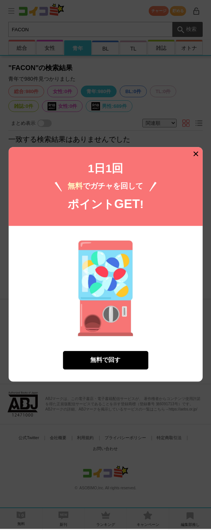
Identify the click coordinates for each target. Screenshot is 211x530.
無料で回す (105, 356)
